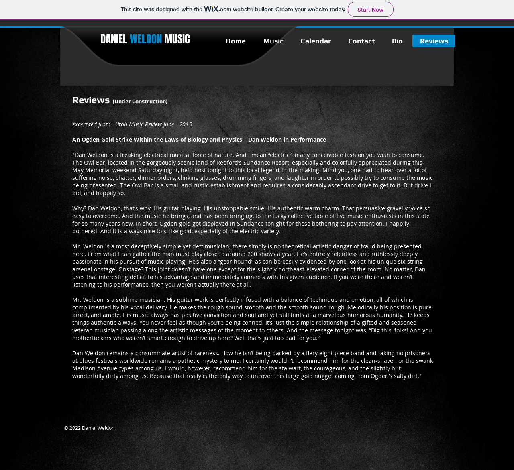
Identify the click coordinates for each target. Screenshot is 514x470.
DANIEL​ (131, 39)
